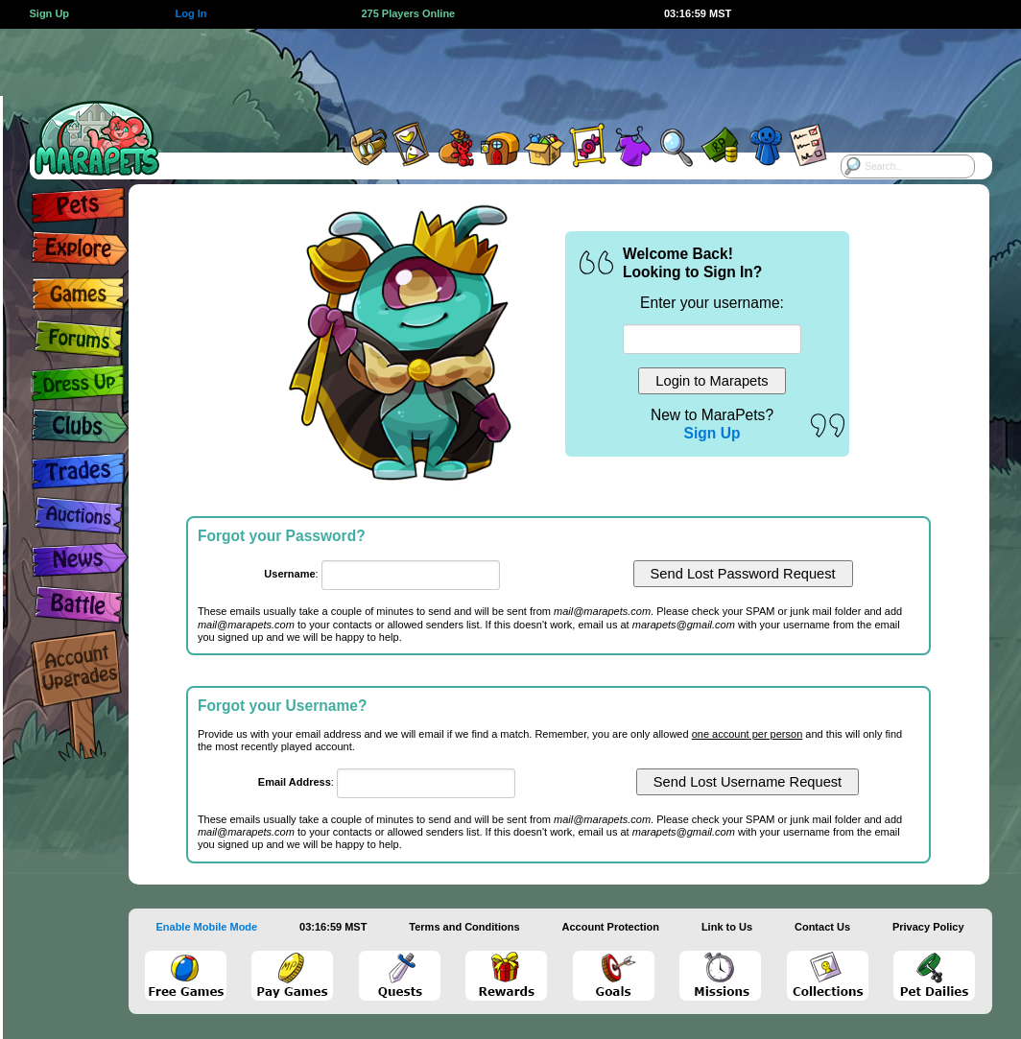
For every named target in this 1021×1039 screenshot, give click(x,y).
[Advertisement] (489, 72)
